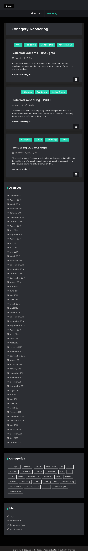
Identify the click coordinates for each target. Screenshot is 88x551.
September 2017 (17, 234)
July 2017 (14, 243)
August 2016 (15, 282)
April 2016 (14, 299)
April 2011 (13, 403)
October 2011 (15, 382)
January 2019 (15, 213)
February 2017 (16, 260)
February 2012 (16, 364)
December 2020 (17, 195)
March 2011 (14, 408)
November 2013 (17, 321)
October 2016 (16, 273)
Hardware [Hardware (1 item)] (51, 472)
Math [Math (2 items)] (20, 477)
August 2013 (15, 330)
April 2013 (14, 343)
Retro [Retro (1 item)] (37, 482)
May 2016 (14, 295)
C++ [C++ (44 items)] (70, 467)
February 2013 (16, 347)
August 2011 (15, 390)
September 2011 (17, 386)
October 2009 (16, 434)
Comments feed (17, 525)
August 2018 (15, 226)
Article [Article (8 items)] (38, 467)
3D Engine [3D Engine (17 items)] (14, 467)
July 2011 (13, 394)
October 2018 (16, 221)
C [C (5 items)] (62, 467)
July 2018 (14, 230)
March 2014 (15, 312)
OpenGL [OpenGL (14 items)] (47, 477)
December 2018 (17, 217)
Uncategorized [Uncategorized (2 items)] (32, 487)
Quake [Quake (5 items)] (13, 482)
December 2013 (17, 317)
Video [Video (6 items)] (46, 487)
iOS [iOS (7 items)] (61, 472)
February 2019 (16, 208)
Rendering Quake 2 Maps (29, 146)
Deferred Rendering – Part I (31, 99)
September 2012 (17, 356)
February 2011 (15, 412)
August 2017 (15, 239)
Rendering (31, 45)
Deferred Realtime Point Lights (33, 53)
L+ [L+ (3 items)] (69, 472)
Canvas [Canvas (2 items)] (13, 472)
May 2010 (14, 425)
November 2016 (17, 269)
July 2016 (14, 286)
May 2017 (14, 252)
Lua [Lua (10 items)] (11, 477)
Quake (39, 138)
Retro (64, 138)
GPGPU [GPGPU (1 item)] (39, 472)
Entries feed (15, 520)
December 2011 (16, 373)
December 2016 (17, 265)
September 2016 (17, 278)
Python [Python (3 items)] (68, 477)
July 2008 (14, 438)
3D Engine (27, 91)
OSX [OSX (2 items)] (58, 477)
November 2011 (16, 377)
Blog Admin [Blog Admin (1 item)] (51, 467)
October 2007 (16, 442)
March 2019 (15, 204)
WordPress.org (16, 529)
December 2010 (17, 416)
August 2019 (15, 200)
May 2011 (13, 399)
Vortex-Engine (65, 45)
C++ (18, 45)
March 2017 (15, 256)
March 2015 (15, 304)
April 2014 (14, 308)
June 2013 (14, 334)
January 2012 (15, 368)
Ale (30, 58)
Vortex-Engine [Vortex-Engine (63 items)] (60, 487)
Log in (12, 516)
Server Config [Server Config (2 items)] (68, 482)
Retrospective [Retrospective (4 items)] (51, 482)
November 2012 (17, 351)
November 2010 (17, 420)
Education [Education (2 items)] (26, 472)
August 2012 (15, 360)
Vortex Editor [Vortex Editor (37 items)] (15, 492)
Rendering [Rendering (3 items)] (25, 482)
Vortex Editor (47, 45)
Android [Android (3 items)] (27, 467)
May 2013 (14, 338)
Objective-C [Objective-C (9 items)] (33, 477)
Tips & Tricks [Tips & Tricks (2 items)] (15, 487)
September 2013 (17, 325)
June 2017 (14, 247)
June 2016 (14, 291)
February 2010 (16, 429)
